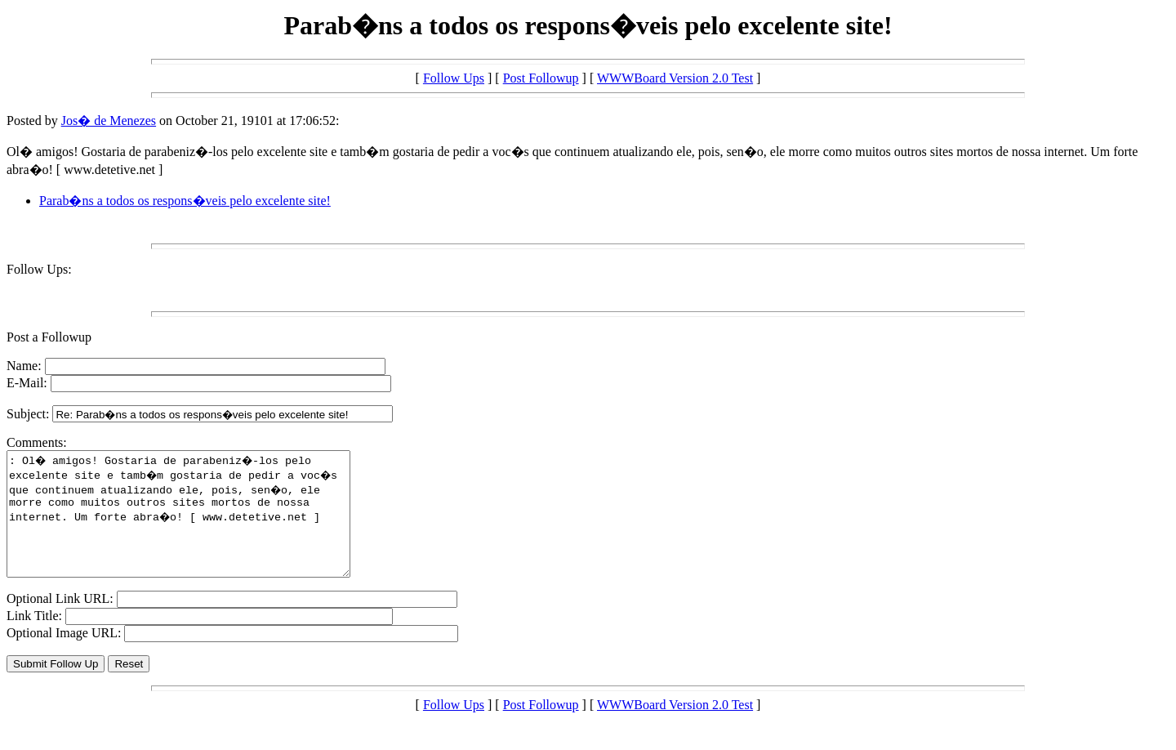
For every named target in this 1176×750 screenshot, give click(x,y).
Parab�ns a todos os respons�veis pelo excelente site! (185, 201)
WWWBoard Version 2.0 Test (675, 78)
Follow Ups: (39, 269)
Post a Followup (49, 337)
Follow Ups (453, 78)
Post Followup (541, 78)
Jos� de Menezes (108, 120)
